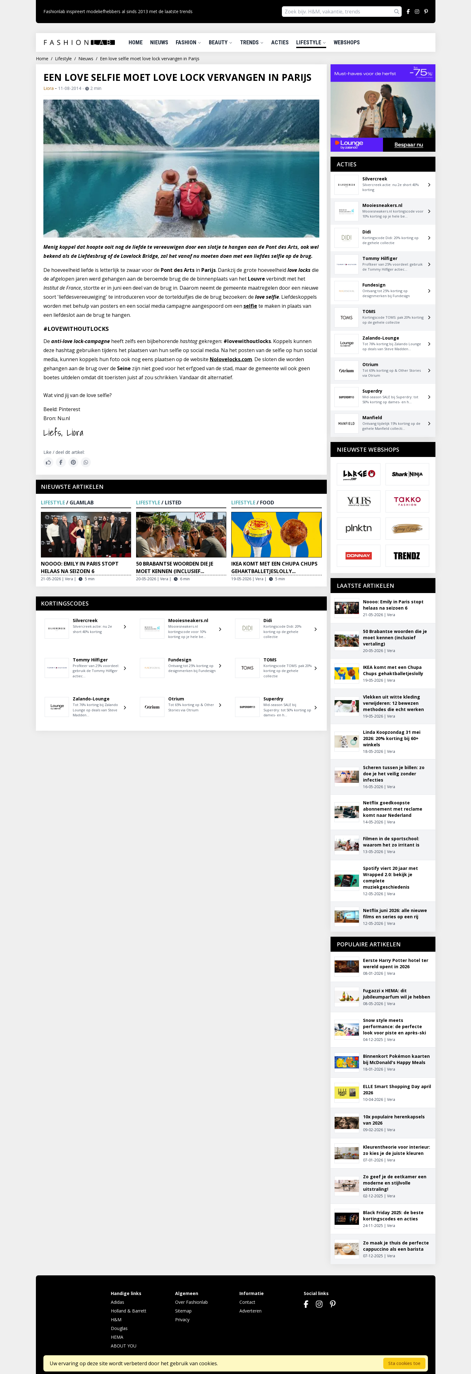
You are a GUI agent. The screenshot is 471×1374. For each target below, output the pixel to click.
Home (136, 42)
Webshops (347, 42)
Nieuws (159, 42)
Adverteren (250, 1311)
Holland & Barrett (128, 1311)
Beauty (221, 42)
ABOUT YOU (123, 1346)
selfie (250, 305)
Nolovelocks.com (231, 359)
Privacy (182, 1319)
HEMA (117, 1337)
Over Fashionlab (191, 1302)
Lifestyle (311, 42)
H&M (116, 1319)
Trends (252, 42)
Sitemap (183, 1311)
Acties (280, 42)
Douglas (119, 1328)
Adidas (117, 1302)
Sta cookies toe (404, 1363)
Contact (247, 1302)
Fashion (188, 42)
